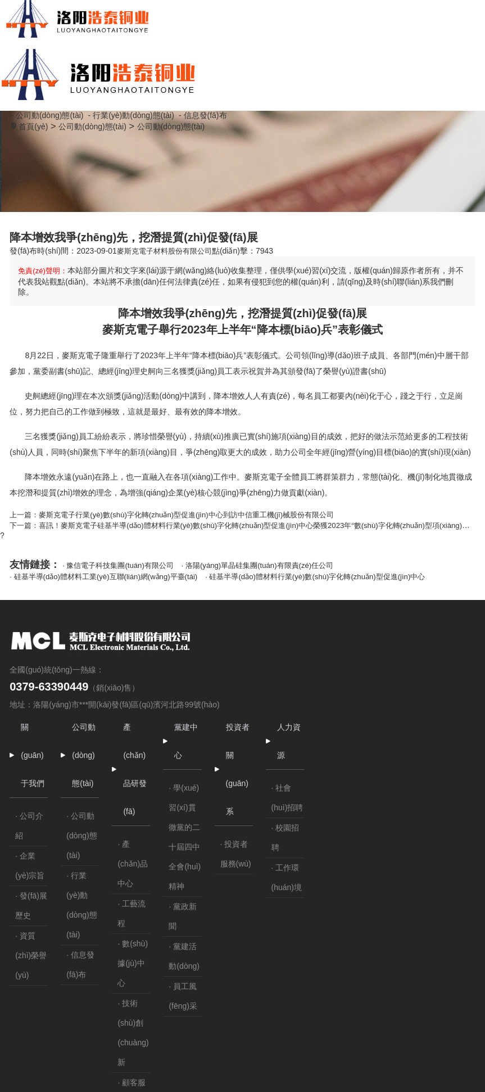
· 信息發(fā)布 (239, 877)
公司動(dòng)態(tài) (363, 111)
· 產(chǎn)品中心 (291, 776)
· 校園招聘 (443, 750)
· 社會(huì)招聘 (445, 710)
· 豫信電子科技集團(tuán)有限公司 (122, 563)
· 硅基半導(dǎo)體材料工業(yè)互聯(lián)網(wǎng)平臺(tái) (110, 575)
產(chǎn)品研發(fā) (293, 682)
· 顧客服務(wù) (290, 1005)
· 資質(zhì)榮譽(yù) (189, 868)
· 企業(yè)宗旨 (188, 778)
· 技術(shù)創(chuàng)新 (291, 945)
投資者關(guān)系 (395, 682)
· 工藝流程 (290, 826)
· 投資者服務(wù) (393, 766)
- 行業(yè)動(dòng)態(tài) (127, 110)
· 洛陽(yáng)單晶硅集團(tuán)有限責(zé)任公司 (270, 563)
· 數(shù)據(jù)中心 (291, 876)
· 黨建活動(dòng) (342, 869)
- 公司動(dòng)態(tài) (46, 110)
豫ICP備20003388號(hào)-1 (279, 1063)
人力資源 (447, 654)
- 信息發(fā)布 (197, 110)
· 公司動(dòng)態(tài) (240, 748)
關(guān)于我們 (191, 668)
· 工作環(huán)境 (444, 790)
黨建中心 (344, 654)
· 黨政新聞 (341, 829)
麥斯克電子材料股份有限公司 (168, 246)
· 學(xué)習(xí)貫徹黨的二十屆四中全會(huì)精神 (343, 750)
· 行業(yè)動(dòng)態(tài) (240, 818)
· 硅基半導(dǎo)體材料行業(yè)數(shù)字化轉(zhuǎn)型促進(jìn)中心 (337, 575)
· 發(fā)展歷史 (190, 818)
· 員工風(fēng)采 (341, 909)
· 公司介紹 (188, 738)
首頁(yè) (305, 111)
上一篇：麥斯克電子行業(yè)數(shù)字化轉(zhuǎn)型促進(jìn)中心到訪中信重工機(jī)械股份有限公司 (184, 512)
